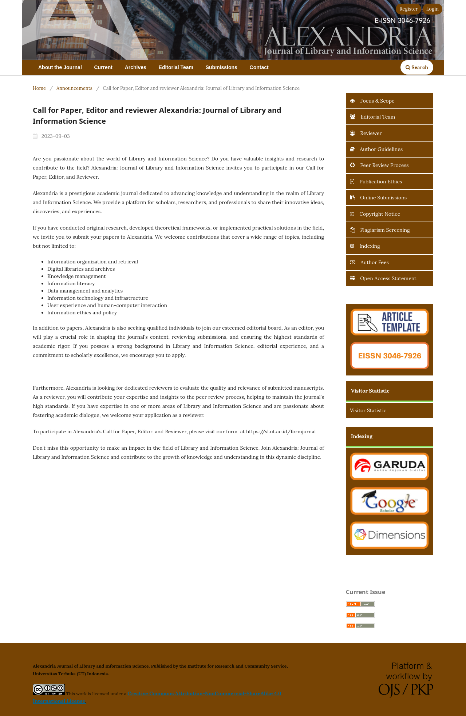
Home (39, 88)
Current (103, 67)
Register (408, 9)
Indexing (365, 246)
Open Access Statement (383, 278)
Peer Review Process (379, 165)
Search (417, 67)
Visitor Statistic (368, 410)
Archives (135, 67)
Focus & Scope (372, 101)
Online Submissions (378, 197)
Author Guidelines (376, 149)
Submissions (221, 67)
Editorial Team (176, 67)
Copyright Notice (375, 214)
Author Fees (369, 262)
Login (432, 9)
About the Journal (60, 67)
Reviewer (366, 133)
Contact (259, 67)
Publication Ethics (376, 181)
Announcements (74, 88)
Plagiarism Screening (380, 230)
